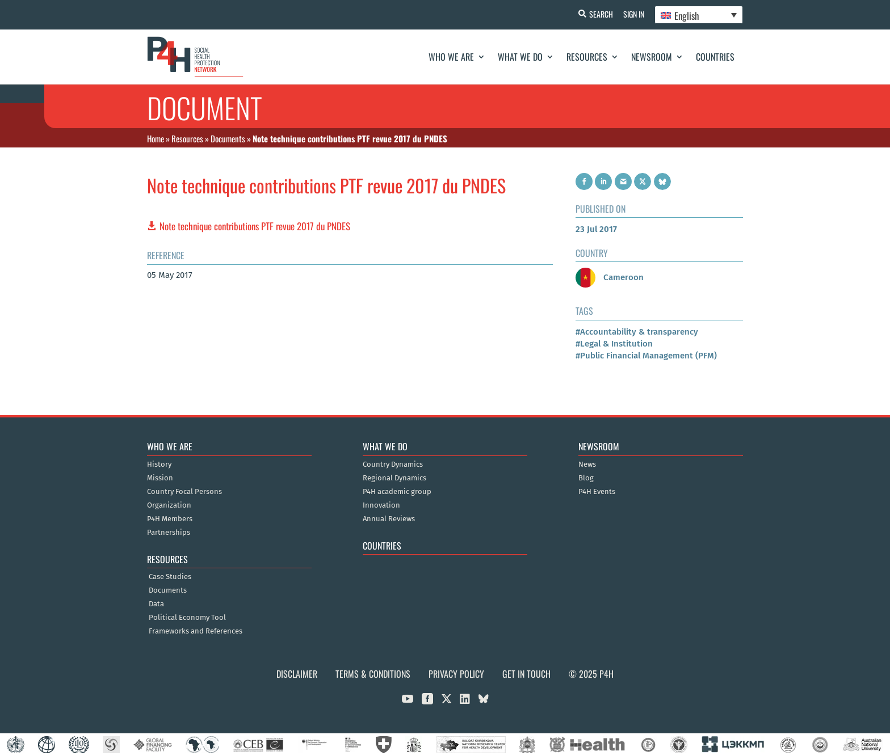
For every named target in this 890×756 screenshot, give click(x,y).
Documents (228, 138)
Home (155, 138)
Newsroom (651, 57)
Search (599, 14)
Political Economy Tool (187, 618)
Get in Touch (526, 674)
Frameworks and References (195, 631)
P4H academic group (397, 492)
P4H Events (596, 492)
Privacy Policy (456, 674)
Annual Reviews (389, 519)
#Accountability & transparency (637, 332)
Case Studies (170, 577)
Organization (169, 505)
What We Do (520, 57)
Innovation (381, 505)
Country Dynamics (393, 464)
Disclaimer (296, 674)
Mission (160, 478)
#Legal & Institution (614, 344)
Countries (715, 57)
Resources (586, 57)
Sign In (632, 14)
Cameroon (610, 277)
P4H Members (169, 519)
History (159, 464)
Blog (586, 478)
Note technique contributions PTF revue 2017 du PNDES (254, 226)
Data (156, 604)
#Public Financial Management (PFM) (646, 355)
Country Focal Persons (184, 492)
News (587, 464)
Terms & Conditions (372, 674)
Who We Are (451, 57)
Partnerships (168, 533)
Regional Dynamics (394, 478)
